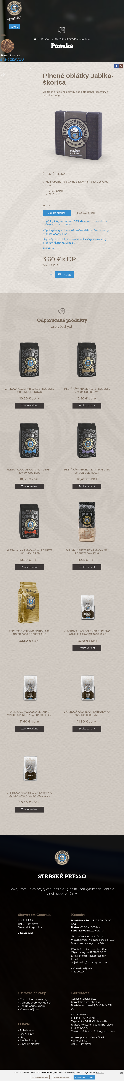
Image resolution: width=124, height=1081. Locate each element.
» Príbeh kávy (26, 1030)
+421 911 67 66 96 (96, 952)
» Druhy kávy (26, 1033)
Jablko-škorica (58, 212)
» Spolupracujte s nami (31, 1006)
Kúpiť (64, 274)
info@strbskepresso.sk (92, 955)
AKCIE (14, 26)
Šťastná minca (10, 55)
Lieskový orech (87, 212)
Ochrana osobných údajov (35, 1002)
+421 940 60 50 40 (97, 949)
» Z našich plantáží (29, 1044)
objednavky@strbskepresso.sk (89, 962)
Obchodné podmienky (33, 999)
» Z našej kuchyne (28, 1040)
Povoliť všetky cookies (84, 1077)
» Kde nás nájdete (28, 1009)
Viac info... (100, 1073)
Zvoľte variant (29, 405)
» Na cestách (78, 971)
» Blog (22, 1037)
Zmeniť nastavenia (61, 1077)
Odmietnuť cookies (40, 1077)
